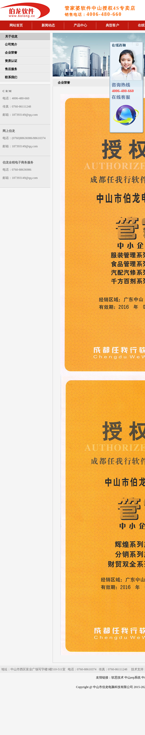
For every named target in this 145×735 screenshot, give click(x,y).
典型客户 (112, 25)
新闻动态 (48, 25)
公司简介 (11, 44)
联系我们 (11, 77)
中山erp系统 (132, 677)
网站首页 (16, 25)
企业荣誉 (11, 52)
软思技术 (117, 677)
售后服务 (11, 69)
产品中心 (80, 25)
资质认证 (11, 61)
